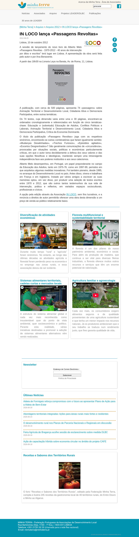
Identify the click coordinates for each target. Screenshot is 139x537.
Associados (39, 13)
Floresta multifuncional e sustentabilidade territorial (88, 216)
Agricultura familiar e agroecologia (93, 280)
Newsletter (30, 364)
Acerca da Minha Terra (89, 2)
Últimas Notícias (33, 395)
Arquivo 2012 (53, 27)
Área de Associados (111, 2)
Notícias (26, 13)
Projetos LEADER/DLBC (73, 13)
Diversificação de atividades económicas (37, 216)
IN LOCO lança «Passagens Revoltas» (82, 27)
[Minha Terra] (26, 27)
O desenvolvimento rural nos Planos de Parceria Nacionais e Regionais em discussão (67, 423)
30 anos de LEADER (32, 20)
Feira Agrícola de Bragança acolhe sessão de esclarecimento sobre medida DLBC (65, 432)
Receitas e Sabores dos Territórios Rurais (49, 455)
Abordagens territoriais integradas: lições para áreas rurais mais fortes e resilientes (65, 414)
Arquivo (53, 13)
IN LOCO (71, 194)
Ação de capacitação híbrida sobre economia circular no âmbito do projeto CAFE (64, 441)
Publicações (95, 13)
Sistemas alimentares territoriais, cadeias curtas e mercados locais (41, 282)
